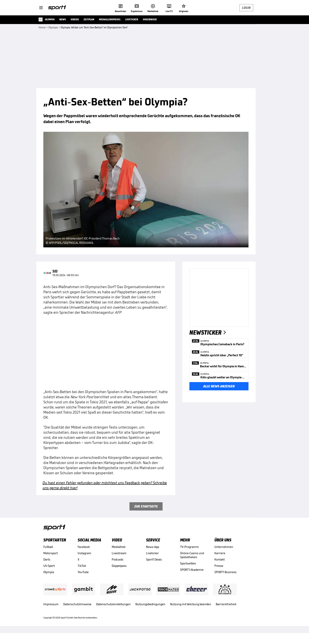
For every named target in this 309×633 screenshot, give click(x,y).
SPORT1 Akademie (192, 570)
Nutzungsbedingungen (150, 604)
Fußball (48, 547)
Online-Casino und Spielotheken (192, 555)
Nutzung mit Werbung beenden (190, 604)
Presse (218, 566)
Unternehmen (223, 547)
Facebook (84, 547)
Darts (46, 559)
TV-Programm (189, 547)
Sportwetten (188, 563)
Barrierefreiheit (226, 604)
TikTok (82, 566)
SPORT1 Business (225, 572)
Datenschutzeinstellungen (113, 604)
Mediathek (119, 547)
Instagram (84, 553)
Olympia (48, 572)
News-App (152, 547)
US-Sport (49, 566)
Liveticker (152, 553)
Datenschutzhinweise (77, 604)
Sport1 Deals (154, 559)
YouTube (83, 572)
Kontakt (219, 559)
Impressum (51, 604)
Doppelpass (119, 566)
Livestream (119, 553)
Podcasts (117, 559)
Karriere (219, 553)
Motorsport (50, 553)
